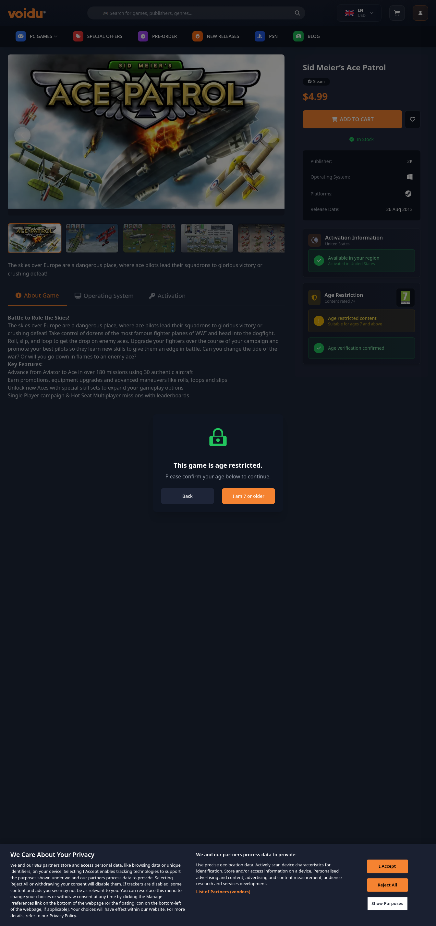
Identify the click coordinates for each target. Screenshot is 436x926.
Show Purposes (387, 912)
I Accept (387, 874)
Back (187, 496)
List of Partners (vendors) (223, 900)
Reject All (387, 893)
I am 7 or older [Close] (248, 496)
